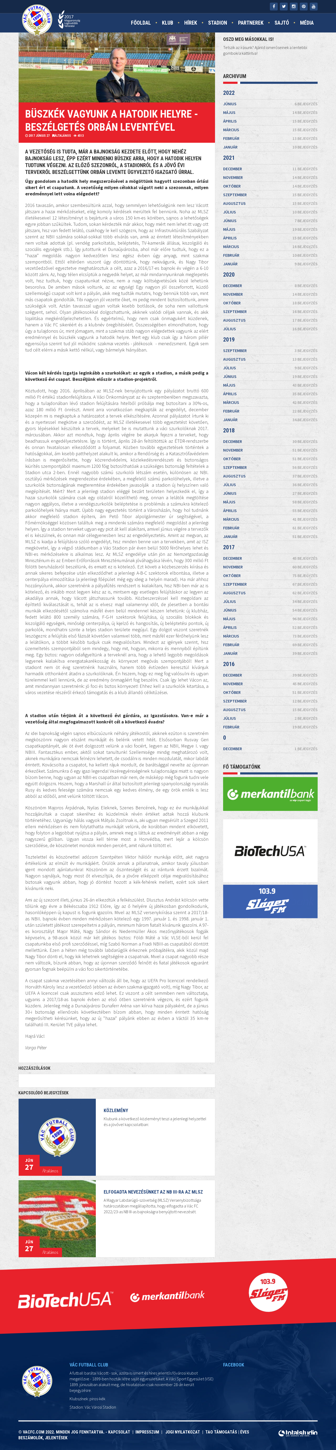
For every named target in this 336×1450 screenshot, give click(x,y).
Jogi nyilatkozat (182, 1432)
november (270, 177)
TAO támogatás (221, 1432)
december (270, 169)
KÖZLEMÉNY (116, 1124)
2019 (229, 339)
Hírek (190, 23)
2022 (229, 93)
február (270, 138)
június (270, 104)
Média (307, 23)
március (270, 130)
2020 (229, 274)
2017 (229, 547)
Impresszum (148, 1432)
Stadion (217, 23)
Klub (167, 23)
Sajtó (282, 23)
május (270, 112)
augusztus (270, 203)
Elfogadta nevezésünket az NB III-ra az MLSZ (147, 1206)
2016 (229, 664)
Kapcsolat (120, 1432)
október (270, 186)
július (270, 212)
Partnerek (251, 23)
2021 (229, 158)
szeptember (270, 194)
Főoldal (141, 23)
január (270, 147)
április (270, 121)
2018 (229, 430)
